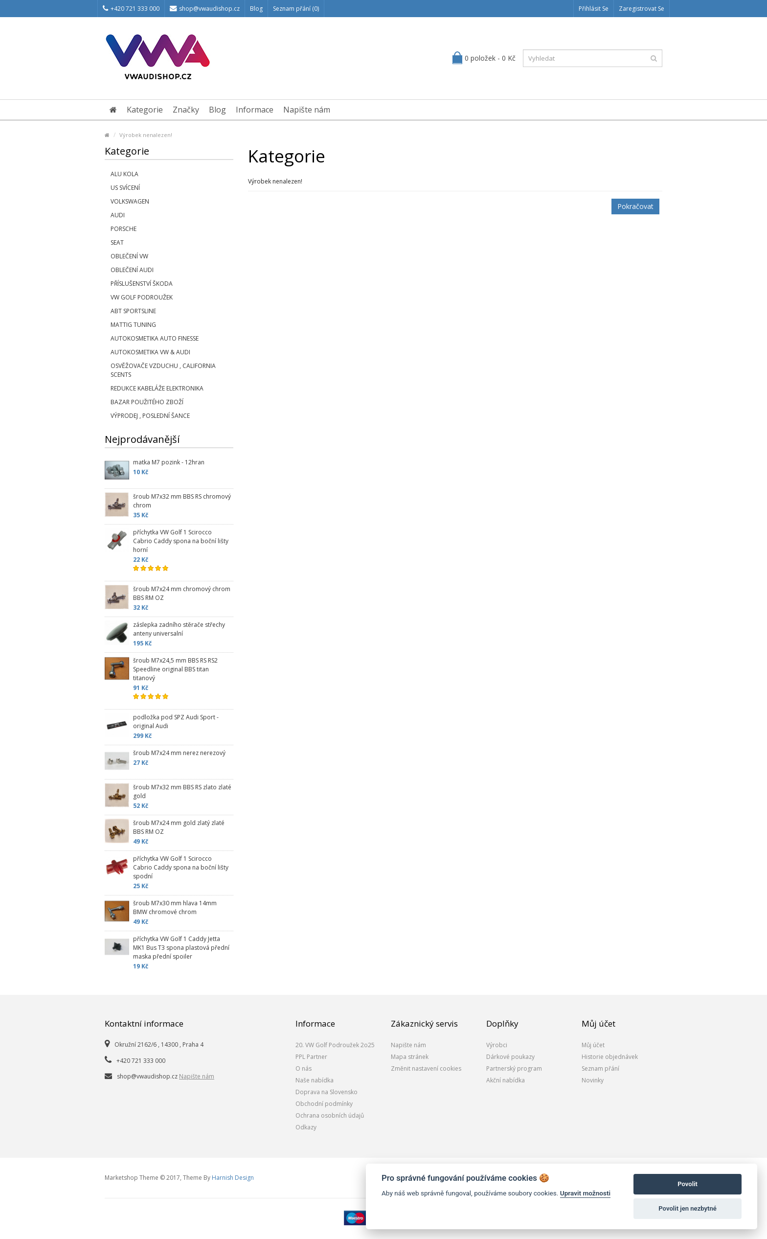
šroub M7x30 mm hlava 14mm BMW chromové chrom (175, 907)
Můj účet (593, 1045)
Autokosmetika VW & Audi (150, 352)
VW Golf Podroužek (142, 297)
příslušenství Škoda (142, 283)
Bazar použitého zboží (147, 402)
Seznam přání (600, 1068)
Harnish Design (233, 1177)
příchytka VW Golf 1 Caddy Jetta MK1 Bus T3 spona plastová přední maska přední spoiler (181, 948)
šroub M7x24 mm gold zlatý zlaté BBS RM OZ (179, 827)
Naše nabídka (314, 1080)
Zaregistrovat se (641, 8)
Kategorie (145, 109)
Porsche (123, 229)
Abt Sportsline (133, 311)
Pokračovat (635, 206)
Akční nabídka (505, 1080)
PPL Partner (311, 1057)
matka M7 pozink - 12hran (168, 462)
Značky (186, 109)
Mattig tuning (133, 325)
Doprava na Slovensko (326, 1092)
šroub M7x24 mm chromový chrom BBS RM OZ (181, 593)
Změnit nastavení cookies (426, 1068)
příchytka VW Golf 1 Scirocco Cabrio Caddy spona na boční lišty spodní (180, 867)
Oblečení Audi (132, 270)
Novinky (593, 1080)
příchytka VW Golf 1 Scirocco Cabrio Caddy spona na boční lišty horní (180, 541)
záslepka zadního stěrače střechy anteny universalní (179, 629)
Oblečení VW (129, 256)
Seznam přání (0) (296, 8)
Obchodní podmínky (324, 1104)
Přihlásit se (594, 8)
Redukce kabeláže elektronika (157, 388)
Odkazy (305, 1127)
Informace (254, 109)
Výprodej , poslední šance (150, 416)
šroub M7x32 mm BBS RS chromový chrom (182, 500)
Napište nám (306, 109)
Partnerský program (514, 1068)
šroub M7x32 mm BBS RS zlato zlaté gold (182, 791)
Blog (256, 8)
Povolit (687, 1184)
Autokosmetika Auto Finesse (155, 338)
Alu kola (124, 174)
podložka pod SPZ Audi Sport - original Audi (176, 721)
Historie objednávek (610, 1057)
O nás (303, 1068)
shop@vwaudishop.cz (205, 8)
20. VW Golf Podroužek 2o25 (335, 1045)
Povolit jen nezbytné (687, 1208)
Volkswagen (130, 201)
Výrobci (496, 1045)
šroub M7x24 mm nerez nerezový (179, 753)
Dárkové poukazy (510, 1057)
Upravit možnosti (585, 1193)
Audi (118, 215)
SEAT (117, 242)
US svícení (125, 188)
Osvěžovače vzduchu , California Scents (163, 370)
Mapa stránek (410, 1057)
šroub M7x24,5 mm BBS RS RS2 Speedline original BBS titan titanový (175, 669)
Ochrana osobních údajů (329, 1115)
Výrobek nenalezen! (145, 134)
